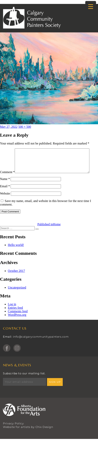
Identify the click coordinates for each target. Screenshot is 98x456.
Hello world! (16, 253)
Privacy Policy (13, 431)
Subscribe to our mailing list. (24, 381)
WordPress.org (17, 323)
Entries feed (15, 316)
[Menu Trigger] (90, 6)
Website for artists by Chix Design (28, 435)
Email (5, 194)
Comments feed (18, 319)
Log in (12, 312)
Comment (7, 150)
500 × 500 (24, 126)
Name (5, 187)
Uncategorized (17, 295)
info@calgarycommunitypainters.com (41, 345)
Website (5, 201)
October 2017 (16, 279)
